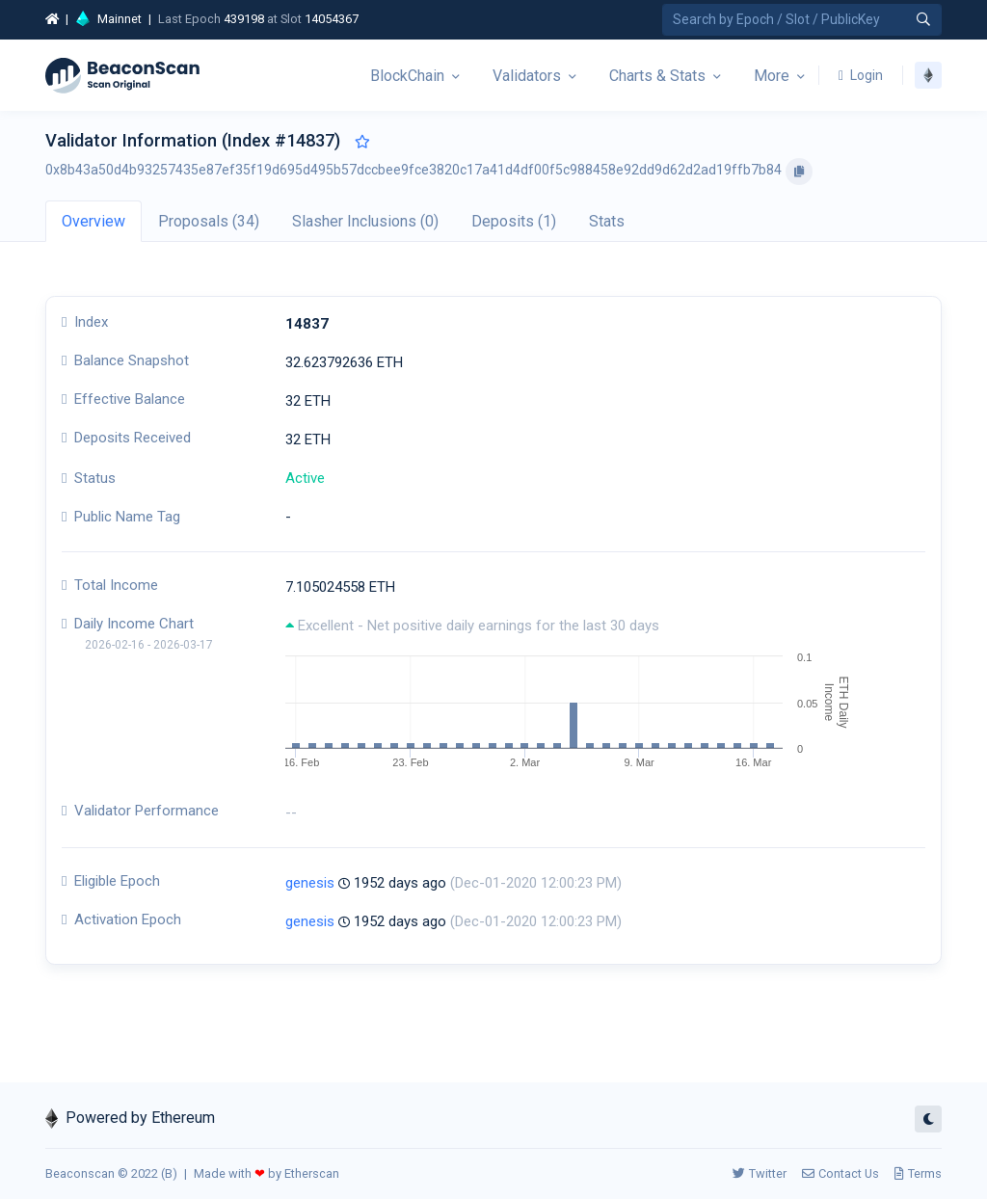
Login (861, 75)
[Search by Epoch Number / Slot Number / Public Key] (802, 20)
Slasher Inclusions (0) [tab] (365, 221)
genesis (309, 883)
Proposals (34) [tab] (208, 221)
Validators (527, 76)
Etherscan (311, 1173)
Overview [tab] (93, 221)
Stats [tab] (607, 221)
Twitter (760, 1173)
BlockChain (407, 76)
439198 (244, 19)
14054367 (332, 19)
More (771, 76)
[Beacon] (122, 75)
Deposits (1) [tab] (513, 221)
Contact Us (840, 1173)
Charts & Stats (657, 76)
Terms (918, 1173)
